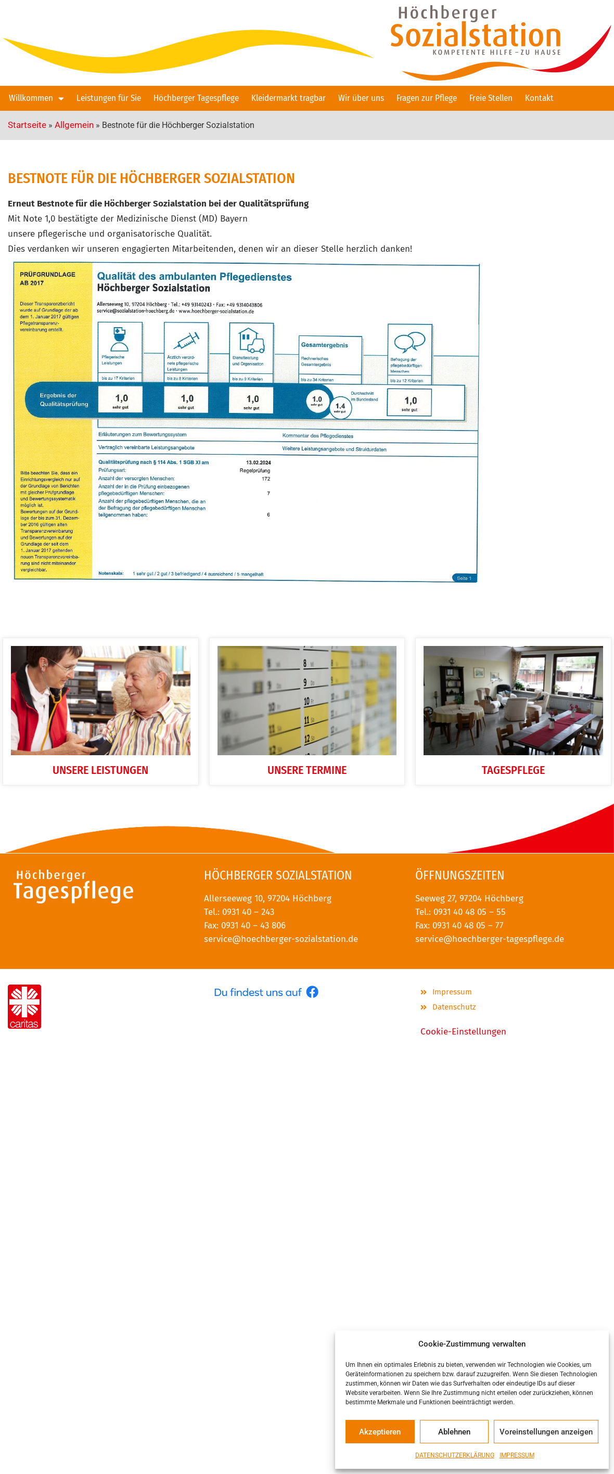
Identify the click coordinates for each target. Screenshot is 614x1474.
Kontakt (539, 98)
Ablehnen (454, 1432)
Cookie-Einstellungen (463, 1031)
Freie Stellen (491, 98)
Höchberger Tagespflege (196, 98)
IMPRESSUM (517, 1455)
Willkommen (36, 98)
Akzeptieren (380, 1432)
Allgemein (74, 125)
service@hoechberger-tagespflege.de (489, 939)
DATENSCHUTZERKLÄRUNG (454, 1455)
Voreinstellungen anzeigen (546, 1432)
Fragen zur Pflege (426, 98)
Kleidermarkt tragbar (288, 98)
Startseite (27, 125)
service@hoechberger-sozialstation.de (281, 939)
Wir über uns (361, 98)
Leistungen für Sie (108, 98)
